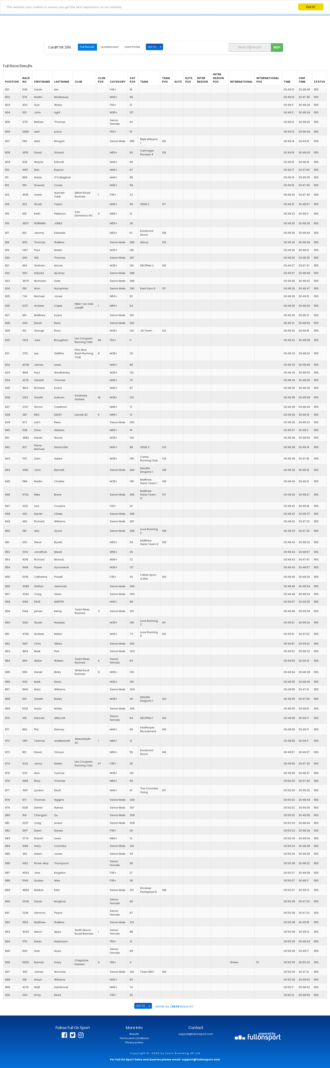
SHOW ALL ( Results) (174, 1007)
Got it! (310, 7)
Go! (277, 47)
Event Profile (132, 47)
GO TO (152, 47)
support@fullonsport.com (195, 1034)
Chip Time (302, 80)
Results (134, 1034)
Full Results (87, 47)
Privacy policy (134, 1042)
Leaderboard (109, 47)
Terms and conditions (134, 1038)
